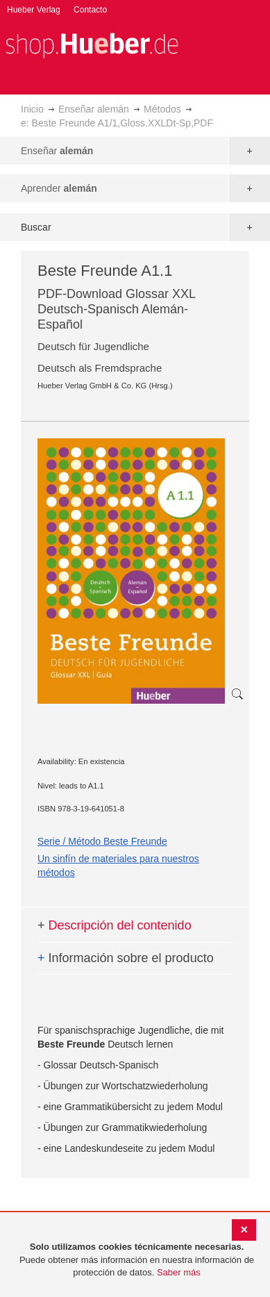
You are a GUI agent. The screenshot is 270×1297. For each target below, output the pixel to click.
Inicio (32, 109)
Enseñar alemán (93, 109)
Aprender (59, 188)
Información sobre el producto (125, 958)
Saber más (179, 1272)
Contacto (90, 10)
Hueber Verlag (33, 10)
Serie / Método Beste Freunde (102, 841)
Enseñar (57, 150)
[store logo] (91, 44)
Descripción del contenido (114, 925)
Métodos (162, 109)
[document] (136, 1260)
